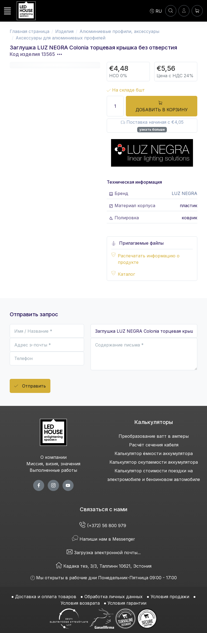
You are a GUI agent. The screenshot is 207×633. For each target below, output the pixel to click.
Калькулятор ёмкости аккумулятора (154, 453)
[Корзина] (197, 10)
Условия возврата (80, 603)
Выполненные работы (53, 470)
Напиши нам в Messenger (103, 539)
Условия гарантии (127, 603)
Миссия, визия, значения (53, 463)
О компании (53, 457)
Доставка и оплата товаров (45, 596)
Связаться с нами (103, 509)
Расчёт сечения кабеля (153, 444)
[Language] (156, 10)
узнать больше (152, 129)
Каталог (126, 274)
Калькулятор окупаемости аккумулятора (153, 462)
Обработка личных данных (113, 596)
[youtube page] (68, 485)
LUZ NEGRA (184, 193)
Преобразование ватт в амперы (154, 436)
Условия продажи (170, 596)
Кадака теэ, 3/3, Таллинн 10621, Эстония (103, 566)
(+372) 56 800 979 (103, 525)
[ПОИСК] (170, 10)
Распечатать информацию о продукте (149, 259)
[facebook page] (38, 485)
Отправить (30, 386)
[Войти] (183, 10)
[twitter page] (53, 485)
